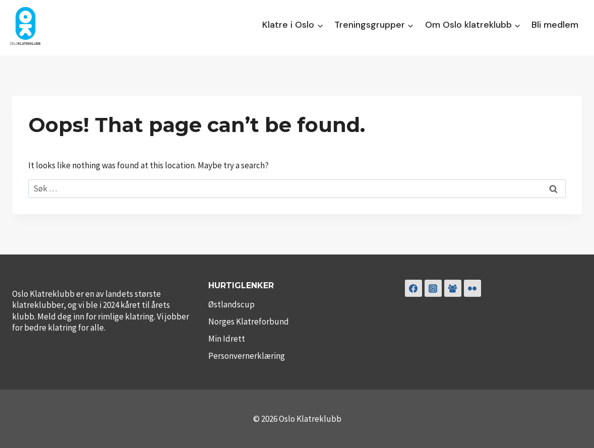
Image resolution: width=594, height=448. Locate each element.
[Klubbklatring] (452, 288)
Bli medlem (554, 25)
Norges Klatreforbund (248, 321)
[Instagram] (433, 288)
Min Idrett (226, 338)
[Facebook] (413, 288)
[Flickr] (472, 288)
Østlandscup (231, 304)
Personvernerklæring (246, 355)
